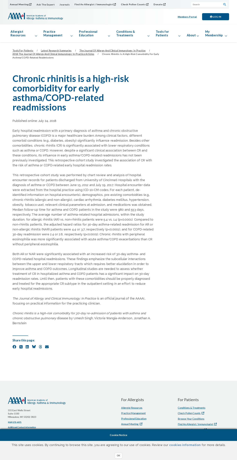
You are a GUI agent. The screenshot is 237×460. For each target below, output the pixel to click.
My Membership (214, 33)
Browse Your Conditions (191, 418)
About (191, 35)
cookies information (185, 445)
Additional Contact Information (22, 427)
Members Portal (187, 16)
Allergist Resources (18, 33)
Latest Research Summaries (56, 50)
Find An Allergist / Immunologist (94, 4)
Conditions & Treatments (125, 33)
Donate (158, 4)
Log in (215, 16)
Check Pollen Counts (133, 4)
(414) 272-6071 (14, 422)
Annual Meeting (19, 4)
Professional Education (88, 33)
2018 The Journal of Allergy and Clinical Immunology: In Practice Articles (53, 54)
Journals (65, 4)
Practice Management (53, 33)
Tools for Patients (162, 33)
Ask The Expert (46, 4)
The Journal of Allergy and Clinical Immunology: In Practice (112, 50)
